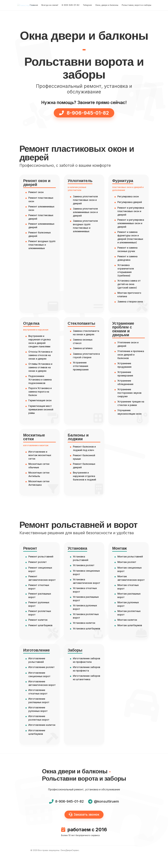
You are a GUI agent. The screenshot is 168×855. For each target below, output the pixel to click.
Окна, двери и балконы (106, 5)
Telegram (87, 5)
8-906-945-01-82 (70, 5)
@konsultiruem (106, 801)
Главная (34, 5)
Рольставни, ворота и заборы (136, 5)
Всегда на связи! (49, 5)
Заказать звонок (84, 814)
